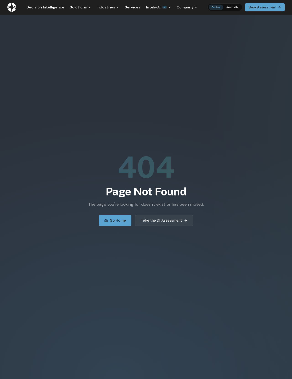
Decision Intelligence (45, 7)
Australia (232, 7)
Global (215, 7)
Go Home (115, 220)
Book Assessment (265, 7)
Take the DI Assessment (164, 220)
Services (133, 7)
